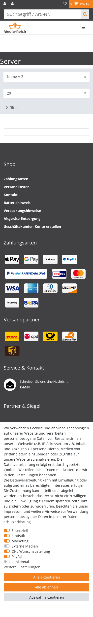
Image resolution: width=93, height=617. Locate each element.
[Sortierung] (46, 77)
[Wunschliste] (65, 4)
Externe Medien (25, 546)
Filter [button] (11, 107)
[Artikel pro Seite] (46, 93)
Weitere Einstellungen (22, 567)
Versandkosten (17, 186)
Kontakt (11, 194)
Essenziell (20, 530)
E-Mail (25, 387)
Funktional (20, 561)
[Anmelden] (5, 4)
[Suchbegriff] (42, 14)
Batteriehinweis (17, 202)
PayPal (17, 556)
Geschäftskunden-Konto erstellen (32, 226)
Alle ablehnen (46, 587)
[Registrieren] (13, 4)
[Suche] (85, 14)
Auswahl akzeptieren (46, 597)
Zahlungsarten (16, 178)
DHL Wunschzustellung (31, 551)
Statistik (18, 535)
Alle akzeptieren (46, 577)
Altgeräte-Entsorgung (22, 218)
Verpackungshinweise (22, 210)
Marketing (20, 541)
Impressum (13, 511)
